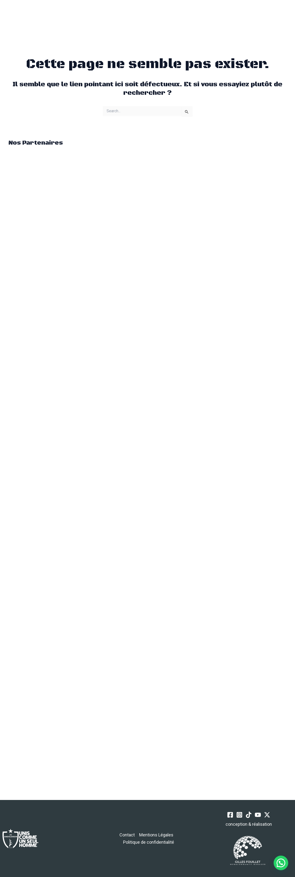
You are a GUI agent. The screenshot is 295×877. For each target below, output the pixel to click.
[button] (85, 19)
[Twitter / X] (251, 19)
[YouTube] (242, 19)
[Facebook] (215, 19)
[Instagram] (224, 19)
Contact (127, 834)
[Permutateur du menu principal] (62, 19)
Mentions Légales (156, 834)
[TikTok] (233, 19)
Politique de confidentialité (148, 842)
